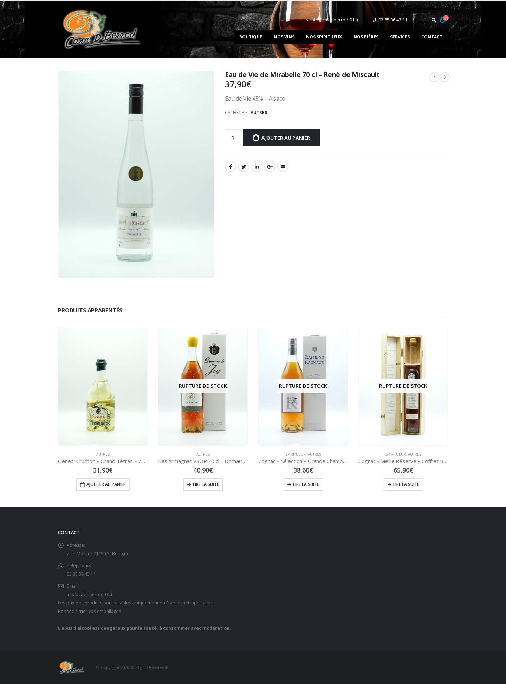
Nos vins (284, 37)
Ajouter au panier (285, 137)
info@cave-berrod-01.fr (332, 20)
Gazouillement (243, 166)
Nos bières (365, 37)
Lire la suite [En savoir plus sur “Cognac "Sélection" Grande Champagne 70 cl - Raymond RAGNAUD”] (306, 484)
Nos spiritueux (324, 37)
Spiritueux (295, 454)
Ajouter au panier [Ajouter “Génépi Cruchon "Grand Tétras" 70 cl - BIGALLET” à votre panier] (106, 484)
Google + (269, 166)
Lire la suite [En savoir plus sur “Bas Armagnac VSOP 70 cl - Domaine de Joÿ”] (206, 484)
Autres (259, 112)
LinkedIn (256, 166)
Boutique (250, 37)
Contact (431, 37)
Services (400, 37)
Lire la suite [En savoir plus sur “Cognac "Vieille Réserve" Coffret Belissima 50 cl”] (406, 484)
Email (282, 166)
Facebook (230, 166)
